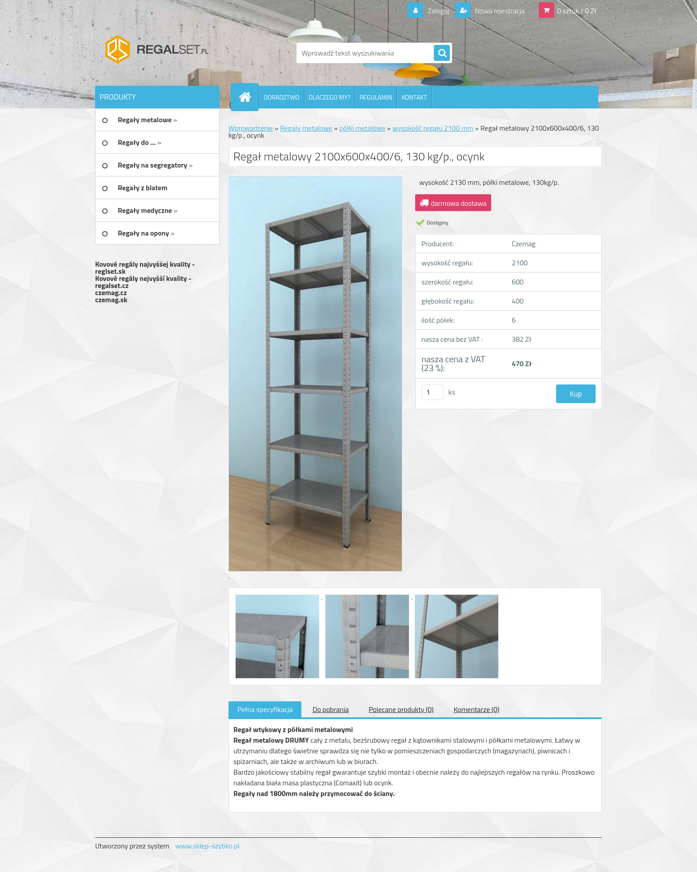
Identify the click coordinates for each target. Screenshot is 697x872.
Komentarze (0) (476, 709)
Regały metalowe (306, 128)
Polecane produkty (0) (401, 709)
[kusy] (432, 392)
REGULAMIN (376, 97)
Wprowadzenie (250, 128)
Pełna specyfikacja (264, 709)
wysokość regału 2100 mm (433, 128)
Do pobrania (330, 709)
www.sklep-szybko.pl (207, 845)
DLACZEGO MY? (329, 97)
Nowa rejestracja (499, 10)
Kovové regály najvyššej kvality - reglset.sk (145, 267)
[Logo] (156, 53)
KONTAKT (414, 97)
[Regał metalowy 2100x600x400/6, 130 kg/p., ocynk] (278, 596)
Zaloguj (438, 10)
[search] (442, 53)
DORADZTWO (282, 97)
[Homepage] (248, 97)
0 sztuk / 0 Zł (577, 10)
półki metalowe (362, 128)
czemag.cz (111, 292)
